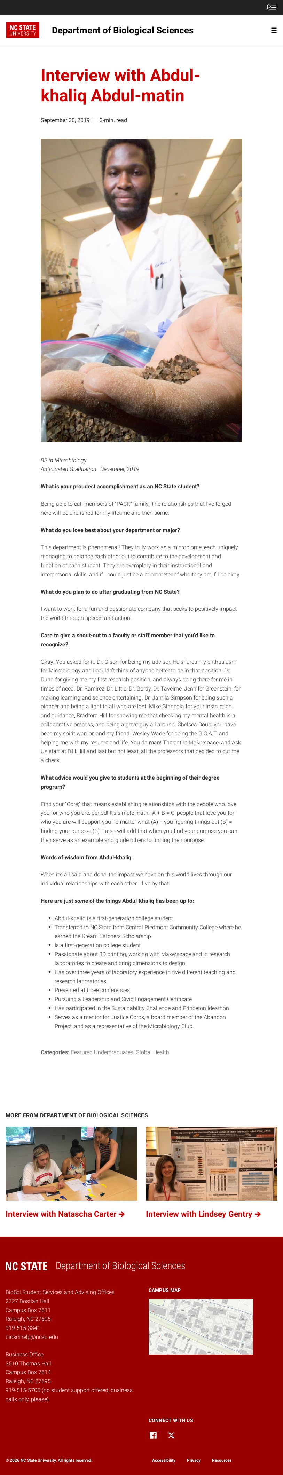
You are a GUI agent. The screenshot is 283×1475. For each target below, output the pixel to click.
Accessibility (163, 1460)
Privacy (194, 1460)
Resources (221, 1460)
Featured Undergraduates (102, 1052)
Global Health (152, 1052)
